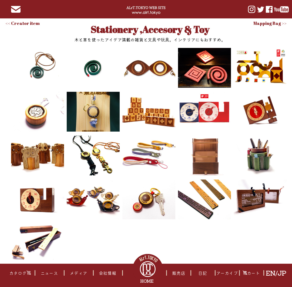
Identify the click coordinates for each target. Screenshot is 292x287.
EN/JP (276, 273)
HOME (147, 281)
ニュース (49, 273)
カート (251, 273)
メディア (78, 273)
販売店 (178, 273)
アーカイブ (227, 273)
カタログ (20, 273)
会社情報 (107, 273)
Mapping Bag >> (270, 23)
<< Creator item (22, 23)
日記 (202, 273)
